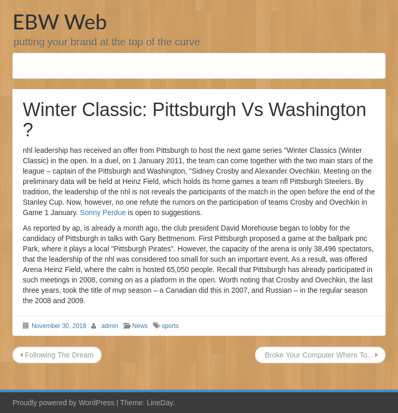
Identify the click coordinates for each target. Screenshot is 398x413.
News (140, 326)
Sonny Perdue (103, 212)
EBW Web (59, 21)
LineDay (160, 402)
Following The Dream (57, 355)
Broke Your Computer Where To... (320, 355)
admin (109, 326)
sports (170, 326)
